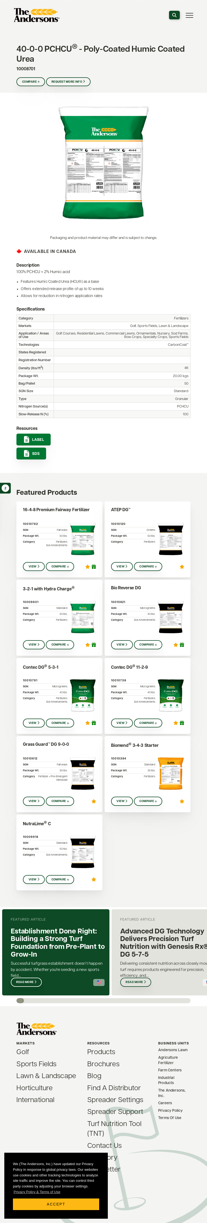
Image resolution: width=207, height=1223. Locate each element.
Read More (25, 982)
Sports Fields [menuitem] (36, 1064)
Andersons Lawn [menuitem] (173, 1050)
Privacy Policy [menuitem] (170, 1111)
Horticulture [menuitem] (34, 1088)
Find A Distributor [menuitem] (114, 1088)
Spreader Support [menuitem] (115, 1112)
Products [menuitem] (101, 1052)
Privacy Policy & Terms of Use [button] (37, 1192)
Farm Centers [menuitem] (170, 1070)
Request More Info (67, 82)
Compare (29, 82)
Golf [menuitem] (22, 1052)
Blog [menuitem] (94, 1076)
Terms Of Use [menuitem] (169, 1118)
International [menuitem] (35, 1100)
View (33, 566)
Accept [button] (56, 1204)
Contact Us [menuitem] (104, 1146)
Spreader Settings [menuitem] (115, 1100)
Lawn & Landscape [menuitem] (46, 1076)
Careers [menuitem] (165, 1103)
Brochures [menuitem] (103, 1064)
